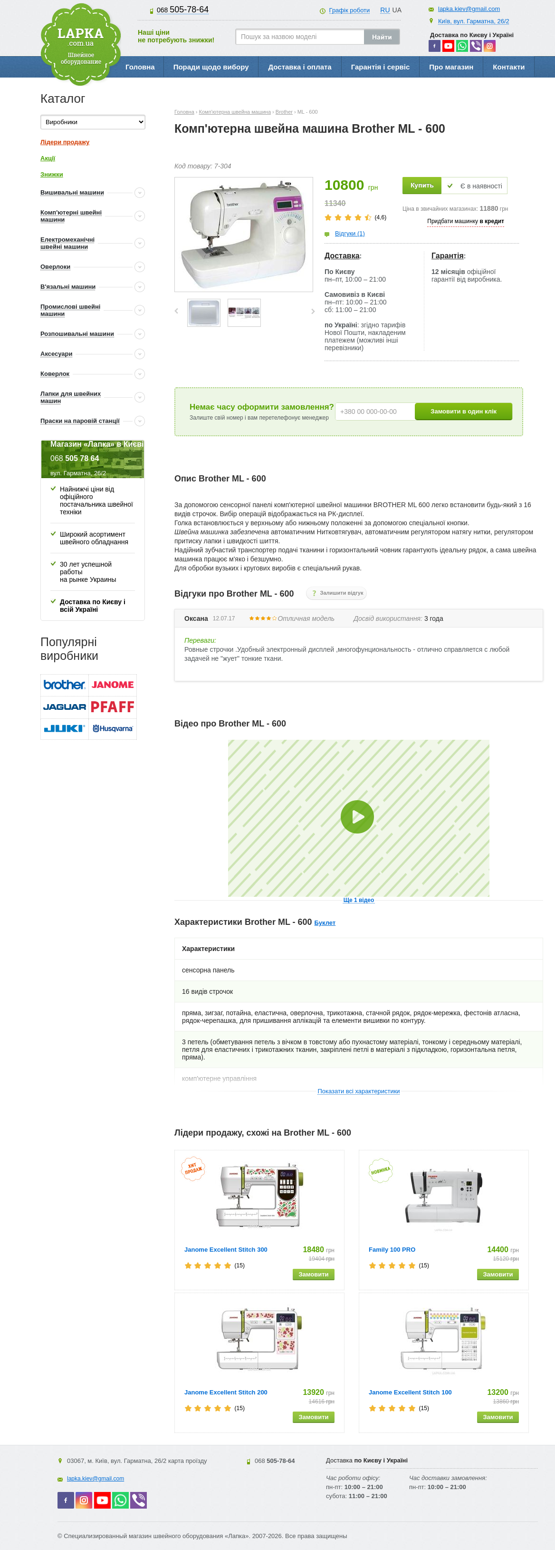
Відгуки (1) (350, 233)
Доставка (342, 256)
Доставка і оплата (299, 67)
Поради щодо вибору (211, 67)
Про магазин (451, 67)
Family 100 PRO (392, 1249)
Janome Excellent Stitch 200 (226, 1392)
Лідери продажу (64, 142)
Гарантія (447, 256)
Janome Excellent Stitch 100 (410, 1392)
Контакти (509, 67)
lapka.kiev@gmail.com (469, 8)
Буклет (325, 922)
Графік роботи (349, 10)
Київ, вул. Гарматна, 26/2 (473, 21)
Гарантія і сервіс (380, 67)
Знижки (51, 174)
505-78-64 (183, 9)
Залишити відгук (342, 593)
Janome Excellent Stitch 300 (226, 1249)
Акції (47, 158)
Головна (140, 67)
